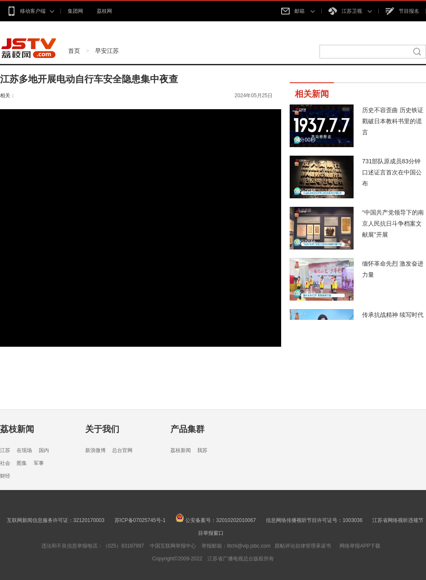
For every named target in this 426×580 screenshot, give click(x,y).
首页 (74, 50)
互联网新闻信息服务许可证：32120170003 (55, 520)
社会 (5, 463)
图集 (22, 463)
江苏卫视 (350, 11)
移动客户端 (30, 11)
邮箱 (297, 11)
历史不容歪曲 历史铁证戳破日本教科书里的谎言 (392, 121)
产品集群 (187, 429)
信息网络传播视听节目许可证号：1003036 (314, 520)
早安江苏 (107, 50)
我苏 (202, 450)
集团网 (75, 11)
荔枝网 (104, 11)
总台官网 (122, 450)
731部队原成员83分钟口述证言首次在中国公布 (392, 172)
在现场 (24, 450)
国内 (44, 450)
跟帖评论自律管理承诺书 (303, 546)
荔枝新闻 (17, 429)
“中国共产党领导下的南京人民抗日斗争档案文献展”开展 (393, 223)
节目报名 (402, 11)
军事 (39, 463)
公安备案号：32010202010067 (216, 520)
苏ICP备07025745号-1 (140, 520)
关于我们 (102, 429)
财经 (5, 476)
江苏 (5, 450)
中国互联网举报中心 (173, 546)
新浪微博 (95, 450)
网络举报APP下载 (360, 546)
